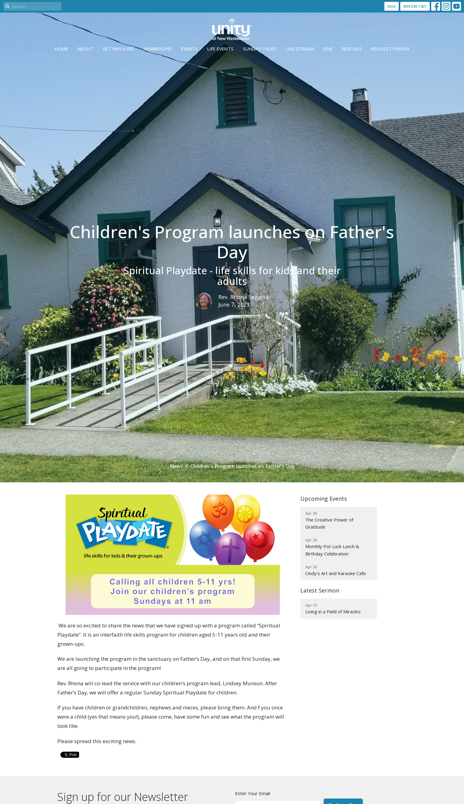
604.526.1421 (415, 6)
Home (61, 49)
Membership (157, 49)
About (85, 49)
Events (189, 49)
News (176, 466)
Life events (220, 49)
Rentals (352, 49)
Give (391, 6)
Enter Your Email (252, 793)
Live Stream (300, 49)
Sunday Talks (259, 49)
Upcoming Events (323, 498)
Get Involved (118, 49)
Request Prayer (390, 49)
